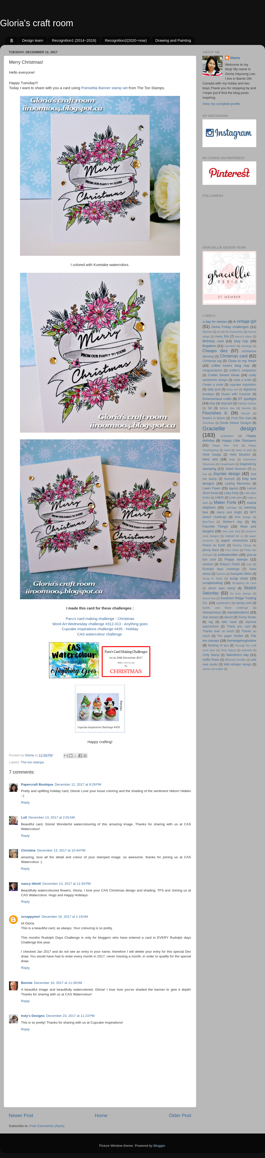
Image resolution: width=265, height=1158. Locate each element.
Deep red (232, 389)
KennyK (229, 479)
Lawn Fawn (211, 488)
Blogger (159, 1146)
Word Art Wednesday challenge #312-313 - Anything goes (100, 624)
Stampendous (211, 612)
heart (227, 450)
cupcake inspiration (243, 384)
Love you (235, 497)
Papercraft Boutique (37, 784)
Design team (32, 40)
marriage (231, 507)
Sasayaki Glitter (241, 574)
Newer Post (21, 1115)
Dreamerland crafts (217, 399)
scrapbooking (212, 583)
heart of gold (244, 450)
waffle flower (211, 659)
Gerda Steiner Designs (236, 423)
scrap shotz (239, 578)
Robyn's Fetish (230, 564)
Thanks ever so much (218, 631)
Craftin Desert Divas (224, 375)
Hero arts (210, 459)
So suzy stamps (240, 593)
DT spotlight (247, 399)
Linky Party (231, 493)
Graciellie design (229, 428)
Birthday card (213, 341)
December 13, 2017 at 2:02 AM (51, 817)
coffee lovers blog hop (230, 365)
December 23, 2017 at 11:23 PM (70, 1016)
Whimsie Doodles (235, 659)
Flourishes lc (215, 413)
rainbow (207, 564)
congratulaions (212, 370)
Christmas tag (212, 361)
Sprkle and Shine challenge (225, 607)
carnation (230, 345)
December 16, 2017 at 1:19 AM (65, 916)
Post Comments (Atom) (47, 1126)
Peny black (232, 550)
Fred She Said (241, 418)
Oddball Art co (234, 536)
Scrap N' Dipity (212, 578)
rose (249, 564)
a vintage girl (244, 321)
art (218, 331)
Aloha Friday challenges (230, 327)
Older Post (180, 1115)
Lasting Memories (237, 483)
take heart (229, 622)
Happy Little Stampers (239, 440)
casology (246, 345)
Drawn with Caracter (236, 394)
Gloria (235, 58)
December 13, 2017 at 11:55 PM (66, 883)
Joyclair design (226, 473)
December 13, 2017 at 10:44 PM (61, 850)
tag (211, 622)
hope (232, 459)
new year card (231, 531)
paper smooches (234, 540)
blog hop (241, 341)
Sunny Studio (247, 617)
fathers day (227, 408)
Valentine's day (237, 655)
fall (210, 408)
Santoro (221, 573)
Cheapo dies (215, 350)
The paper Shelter (230, 636)
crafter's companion (242, 370)
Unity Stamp (211, 655)
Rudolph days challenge (221, 569)
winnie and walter (212, 668)
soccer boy (209, 598)
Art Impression (234, 331)
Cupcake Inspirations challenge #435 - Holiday (100, 629)
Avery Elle (222, 336)
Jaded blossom (235, 469)
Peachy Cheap (241, 545)
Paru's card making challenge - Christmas (100, 619)
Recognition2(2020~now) (125, 40)
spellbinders (223, 602)
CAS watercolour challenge (100, 634)
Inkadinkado (227, 464)
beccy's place (243, 336)
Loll (24, 817)
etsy (212, 403)
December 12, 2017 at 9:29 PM (78, 784)
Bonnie (26, 983)
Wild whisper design (238, 664)
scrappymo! (30, 916)
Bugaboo (209, 346)
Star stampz (210, 617)
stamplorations (238, 612)
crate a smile (243, 380)
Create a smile (212, 384)
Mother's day (232, 522)
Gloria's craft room (36, 23)
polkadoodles (228, 555)
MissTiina (208, 521)
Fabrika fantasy (247, 403)
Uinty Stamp (228, 650)
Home (101, 1115)
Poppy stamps (236, 559)
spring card (243, 603)
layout (233, 488)
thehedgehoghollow (241, 640)
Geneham (208, 422)
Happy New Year (225, 445)
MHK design (243, 517)
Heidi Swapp (211, 454)
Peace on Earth (213, 545)
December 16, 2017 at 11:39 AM (58, 983)
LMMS (219, 497)
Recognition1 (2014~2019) (74, 40)
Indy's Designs (33, 1016)
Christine (28, 850)
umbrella (247, 650)
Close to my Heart (242, 361)
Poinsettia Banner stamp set (104, 88)
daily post (213, 389)
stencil (228, 617)
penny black (210, 550)
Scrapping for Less (244, 582)
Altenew (207, 331)
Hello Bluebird (240, 454)
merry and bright (229, 512)
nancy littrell (31, 883)
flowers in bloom (213, 418)
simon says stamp (221, 588)
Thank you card (238, 626)
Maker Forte (225, 502)
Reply (25, 802)
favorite (246, 408)
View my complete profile (221, 104)
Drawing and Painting (173, 40)
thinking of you (218, 645)
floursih (245, 413)
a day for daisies (214, 321)
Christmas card (234, 356)
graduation (227, 435)
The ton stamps (32, 762)
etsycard (226, 403)
